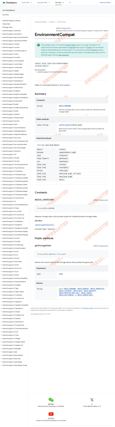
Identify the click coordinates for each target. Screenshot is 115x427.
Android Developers (41, 22)
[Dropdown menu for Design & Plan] (50, 2)
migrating (94, 50)
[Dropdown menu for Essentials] (32, 2)
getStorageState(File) (44, 225)
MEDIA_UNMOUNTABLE (85, 295)
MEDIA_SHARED (86, 293)
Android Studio (105, 2)
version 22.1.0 (66, 28)
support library (71, 45)
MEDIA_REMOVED (83, 289)
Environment (65, 85)
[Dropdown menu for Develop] (64, 2)
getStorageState (66, 125)
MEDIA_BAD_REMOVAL (66, 295)
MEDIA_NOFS (77, 291)
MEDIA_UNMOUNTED (97, 289)
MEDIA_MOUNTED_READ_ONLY (69, 293)
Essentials (25, 2)
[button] (13, 30)
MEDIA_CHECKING (65, 291)
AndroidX (72, 47)
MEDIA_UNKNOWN (65, 106)
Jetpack (89, 47)
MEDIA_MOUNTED (90, 291)
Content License (88, 308)
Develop (52, 22)
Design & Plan (42, 2)
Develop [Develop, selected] (58, 2)
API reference (8, 10)
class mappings (63, 55)
